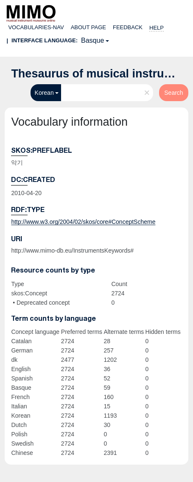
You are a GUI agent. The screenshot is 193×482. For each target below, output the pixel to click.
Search (173, 92)
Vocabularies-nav (36, 27)
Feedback (128, 27)
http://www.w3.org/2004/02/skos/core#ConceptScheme (83, 221)
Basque (92, 40)
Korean (44, 92)
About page (88, 27)
